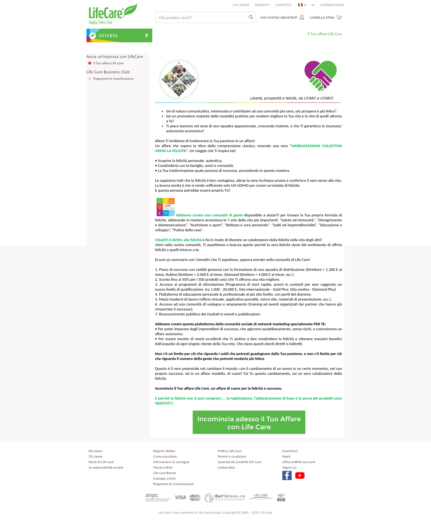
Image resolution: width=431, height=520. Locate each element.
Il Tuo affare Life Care (108, 63)
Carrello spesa (326, 17)
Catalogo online (164, 478)
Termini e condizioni (232, 456)
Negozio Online (164, 451)
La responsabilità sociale (106, 467)
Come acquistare (165, 456)
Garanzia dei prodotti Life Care (239, 462)
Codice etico (226, 467)
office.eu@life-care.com (298, 462)
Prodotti (262, 5)
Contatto (283, 5)
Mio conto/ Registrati (278, 17)
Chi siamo (241, 5)
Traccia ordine (163, 467)
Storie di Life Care (101, 462)
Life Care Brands (164, 473)
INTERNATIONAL (332, 5)
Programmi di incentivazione (113, 78)
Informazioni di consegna (171, 462)
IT (302, 5)
